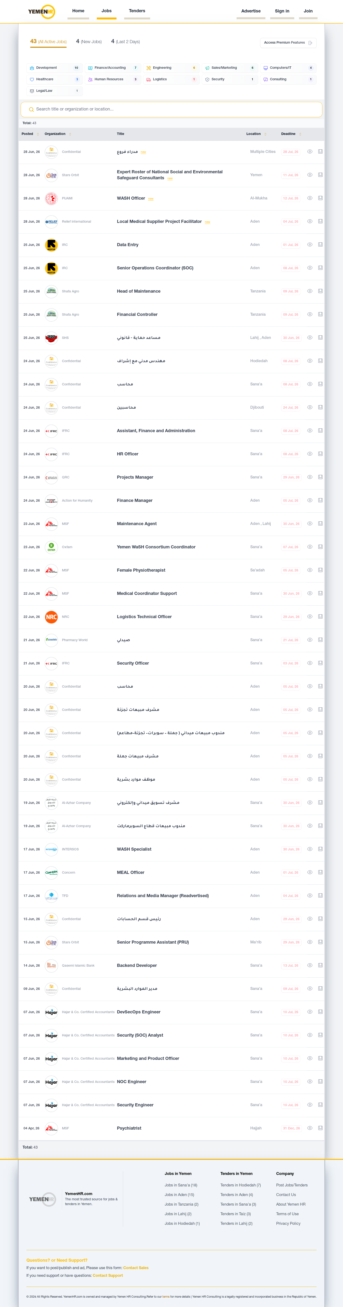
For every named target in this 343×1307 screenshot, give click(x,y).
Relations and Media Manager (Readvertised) (163, 896)
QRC (65, 477)
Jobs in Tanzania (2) (181, 1205)
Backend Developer (137, 966)
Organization (59, 134)
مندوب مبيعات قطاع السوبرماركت (151, 826)
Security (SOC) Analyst (140, 1036)
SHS (65, 338)
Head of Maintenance (138, 292)
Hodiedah (259, 361)
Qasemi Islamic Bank (78, 966)
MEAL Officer (130, 873)
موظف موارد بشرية (136, 780)
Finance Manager (135, 501)
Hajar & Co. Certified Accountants (88, 1012)
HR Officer (127, 454)
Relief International (76, 222)
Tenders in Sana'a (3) (238, 1205)
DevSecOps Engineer (138, 1012)
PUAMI (67, 198)
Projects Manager (135, 478)
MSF (65, 524)
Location (257, 134)
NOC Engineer (131, 1082)
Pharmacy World (75, 640)
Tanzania (258, 292)
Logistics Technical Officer (144, 617)
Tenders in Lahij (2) (236, 1224)
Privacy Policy (288, 1224)
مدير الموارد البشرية (137, 989)
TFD (65, 896)
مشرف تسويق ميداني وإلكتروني (148, 803)
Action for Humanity (77, 501)
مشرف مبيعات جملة (138, 757)
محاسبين (126, 408)
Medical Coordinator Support (147, 594)
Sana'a (256, 385)
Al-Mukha (258, 199)
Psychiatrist (129, 1129)
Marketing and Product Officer (148, 1059)
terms (166, 1296)
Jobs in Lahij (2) (178, 1214)
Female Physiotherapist (141, 571)
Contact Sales (136, 1268)
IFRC (66, 431)
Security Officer (133, 664)
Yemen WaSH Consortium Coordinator (156, 547)
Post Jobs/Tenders (292, 1186)
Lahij (255, 338)
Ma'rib (256, 943)
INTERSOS (70, 849)
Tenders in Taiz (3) (235, 1214)
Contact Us (286, 1195)
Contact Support (108, 1276)
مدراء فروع (128, 152)
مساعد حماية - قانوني (138, 338)
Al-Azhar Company (76, 803)
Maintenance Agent (137, 524)
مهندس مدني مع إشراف (141, 361)
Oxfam (67, 547)
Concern (68, 873)
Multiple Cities (263, 152)
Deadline (292, 134)
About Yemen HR (291, 1205)
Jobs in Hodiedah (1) (182, 1224)
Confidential (71, 152)
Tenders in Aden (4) (236, 1195)
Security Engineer (135, 1105)
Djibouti (257, 408)
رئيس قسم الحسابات (139, 919)
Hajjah (256, 1129)
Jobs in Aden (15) (179, 1195)
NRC (65, 617)
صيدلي (123, 640)
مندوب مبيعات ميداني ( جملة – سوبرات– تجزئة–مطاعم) (171, 733)
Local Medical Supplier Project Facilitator (160, 222)
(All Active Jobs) (48, 42)
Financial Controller (137, 315)
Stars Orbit (70, 175)
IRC (65, 245)
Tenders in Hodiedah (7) (240, 1186)
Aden (255, 222)
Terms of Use (287, 1214)
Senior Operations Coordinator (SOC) (155, 268)
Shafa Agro (70, 291)
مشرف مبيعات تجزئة (138, 710)
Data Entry (127, 245)
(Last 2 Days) (125, 42)
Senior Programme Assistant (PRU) (153, 943)
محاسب (125, 385)
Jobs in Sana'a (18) (181, 1186)
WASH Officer (131, 199)
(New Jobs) (89, 42)
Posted (31, 134)
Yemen (256, 175)
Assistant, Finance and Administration (156, 431)
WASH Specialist (134, 850)
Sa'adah (257, 571)
